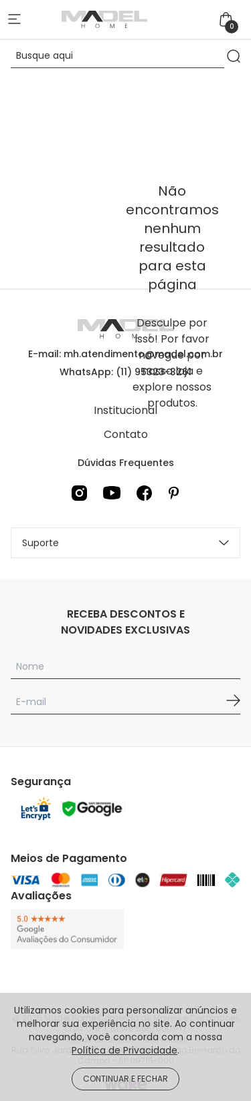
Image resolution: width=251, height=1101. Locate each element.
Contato (126, 434)
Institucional (125, 410)
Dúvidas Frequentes (126, 462)
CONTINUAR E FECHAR (125, 1078)
